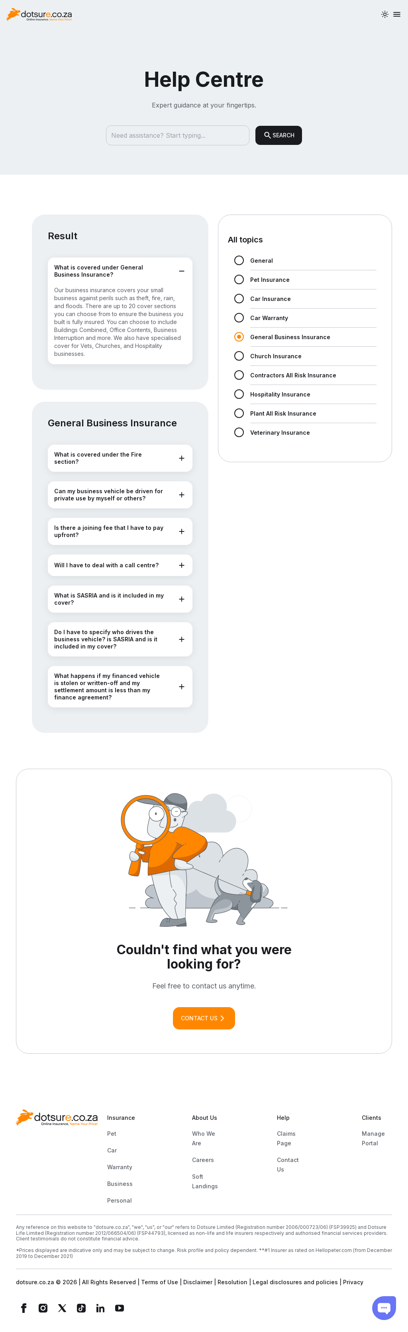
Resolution (232, 1282)
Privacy (353, 1282)
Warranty (119, 1167)
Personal (119, 1200)
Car (112, 1150)
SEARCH (278, 135)
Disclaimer (197, 1282)
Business (120, 1183)
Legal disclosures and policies (295, 1282)
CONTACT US (204, 1018)
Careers (203, 1159)
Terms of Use (159, 1282)
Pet (111, 1133)
